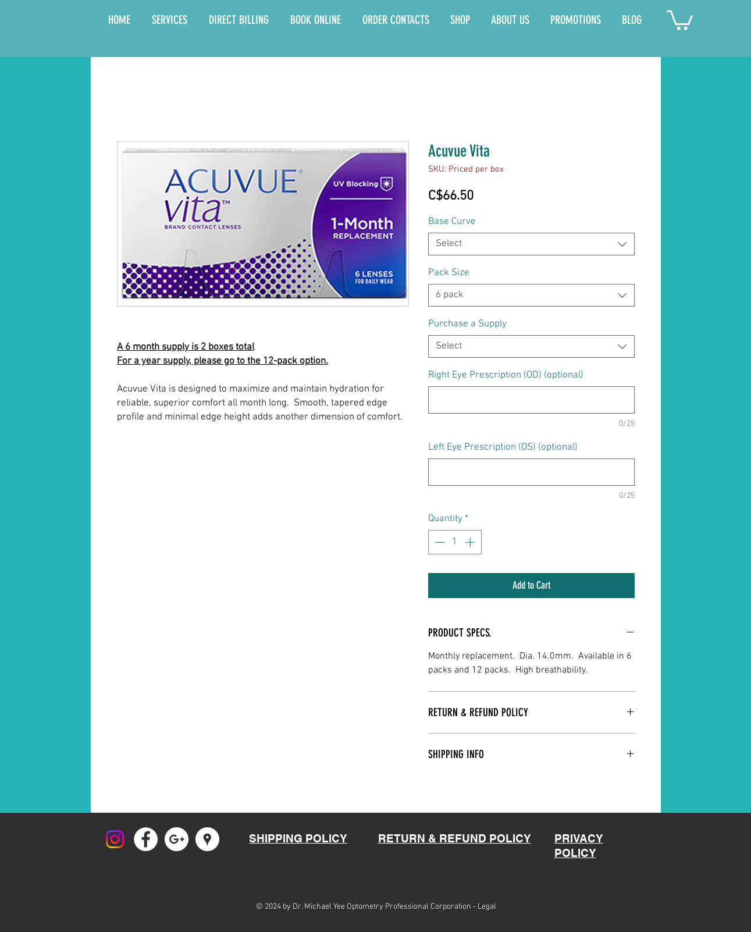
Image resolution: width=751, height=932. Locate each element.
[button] (680, 19)
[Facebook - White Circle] (146, 839)
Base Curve (452, 221)
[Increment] (471, 542)
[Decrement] (438, 542)
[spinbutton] (454, 542)
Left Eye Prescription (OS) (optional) (503, 447)
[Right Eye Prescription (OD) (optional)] (531, 400)
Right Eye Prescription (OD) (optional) (505, 375)
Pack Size (448, 273)
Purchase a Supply (467, 324)
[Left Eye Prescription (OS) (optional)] (531, 472)
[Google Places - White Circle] (207, 839)
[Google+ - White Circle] (176, 839)
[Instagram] (115, 839)
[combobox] (531, 244)
